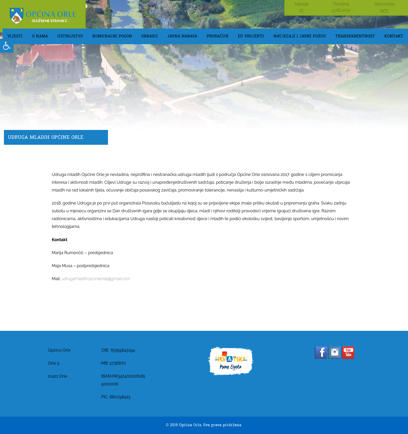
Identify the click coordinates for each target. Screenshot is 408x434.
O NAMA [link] (40, 36)
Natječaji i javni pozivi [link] (299, 36)
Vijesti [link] (15, 36)
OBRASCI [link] (149, 36)
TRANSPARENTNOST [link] (355, 36)
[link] (7, 45)
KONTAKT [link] (393, 36)
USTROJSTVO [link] (70, 36)
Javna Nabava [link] (182, 36)
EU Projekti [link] (251, 36)
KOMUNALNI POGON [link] (112, 36)
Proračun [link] (217, 36)
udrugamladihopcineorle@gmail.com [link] (96, 278)
